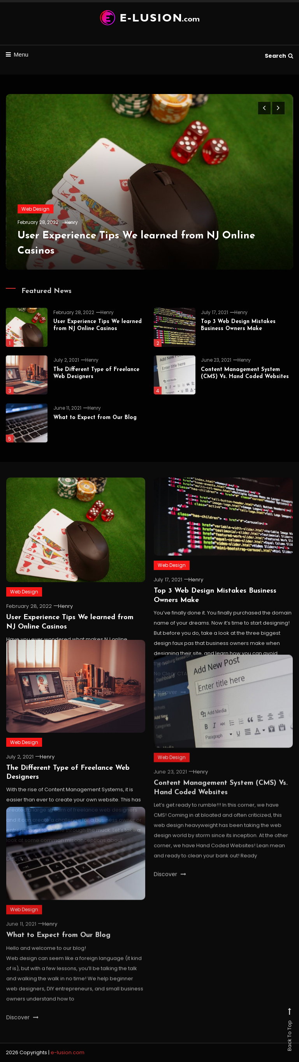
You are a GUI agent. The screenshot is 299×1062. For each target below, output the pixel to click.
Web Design (35, 209)
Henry (71, 222)
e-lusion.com (67, 1052)
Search (279, 56)
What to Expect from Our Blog (95, 418)
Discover (170, 890)
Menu (17, 54)
